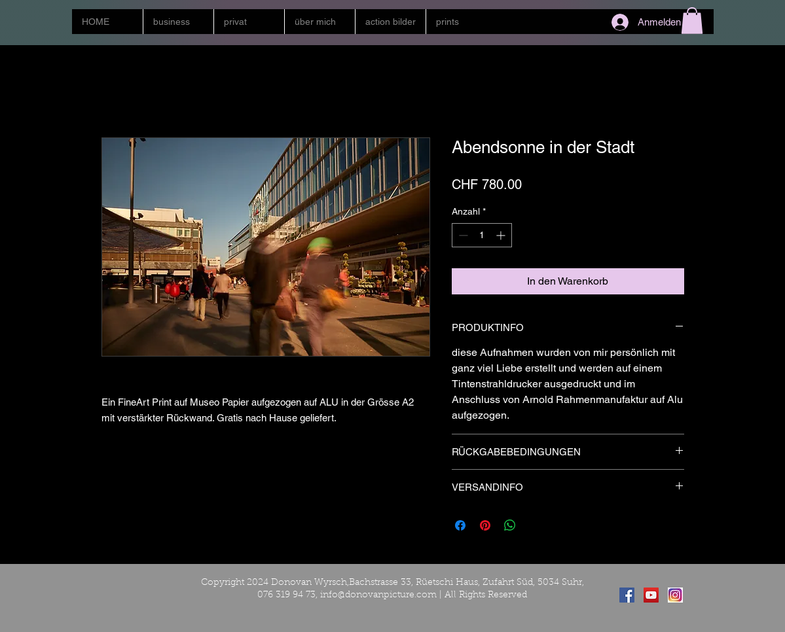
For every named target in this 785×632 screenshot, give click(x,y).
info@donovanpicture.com (378, 595)
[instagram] (675, 595)
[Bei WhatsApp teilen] (510, 525)
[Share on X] (535, 525)
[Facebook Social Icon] (626, 595)
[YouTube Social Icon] (651, 595)
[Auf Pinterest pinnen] (485, 525)
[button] (178, 21)
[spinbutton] (482, 235)
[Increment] (502, 235)
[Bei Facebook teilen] (460, 525)
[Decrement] (462, 235)
